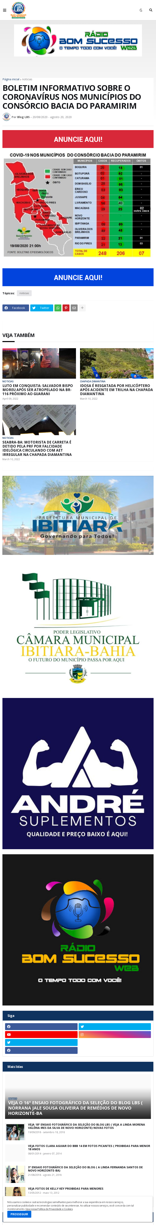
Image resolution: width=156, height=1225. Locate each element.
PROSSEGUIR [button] (19, 1214)
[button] (4, 10)
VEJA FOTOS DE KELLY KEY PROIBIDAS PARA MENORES (65, 1188)
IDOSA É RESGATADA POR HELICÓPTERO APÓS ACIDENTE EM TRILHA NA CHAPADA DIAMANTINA (116, 390)
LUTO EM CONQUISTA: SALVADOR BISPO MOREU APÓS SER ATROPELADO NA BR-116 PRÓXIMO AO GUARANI (37, 390)
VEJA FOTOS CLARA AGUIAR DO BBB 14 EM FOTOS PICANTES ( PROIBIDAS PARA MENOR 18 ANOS (89, 1147)
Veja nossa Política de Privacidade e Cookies (49, 1209)
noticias (27, 79)
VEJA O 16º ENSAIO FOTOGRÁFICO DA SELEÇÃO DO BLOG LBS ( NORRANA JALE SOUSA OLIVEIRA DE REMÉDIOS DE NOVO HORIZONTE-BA (75, 1108)
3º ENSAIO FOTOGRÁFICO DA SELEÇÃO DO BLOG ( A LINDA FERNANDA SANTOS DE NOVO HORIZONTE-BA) (85, 1169)
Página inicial (10, 79)
